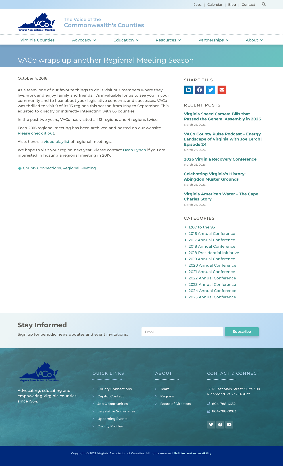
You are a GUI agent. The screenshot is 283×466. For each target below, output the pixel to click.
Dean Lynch (134, 150)
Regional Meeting (79, 168)
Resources (168, 40)
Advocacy (84, 40)
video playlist (56, 141)
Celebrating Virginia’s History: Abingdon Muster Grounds (215, 177)
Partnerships (213, 40)
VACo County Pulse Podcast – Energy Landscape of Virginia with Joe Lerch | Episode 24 (223, 139)
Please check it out (36, 133)
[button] (263, 4)
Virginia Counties (37, 40)
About (254, 40)
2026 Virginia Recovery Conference (220, 159)
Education (125, 40)
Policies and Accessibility (192, 453)
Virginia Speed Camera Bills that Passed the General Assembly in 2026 (222, 117)
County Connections (42, 168)
